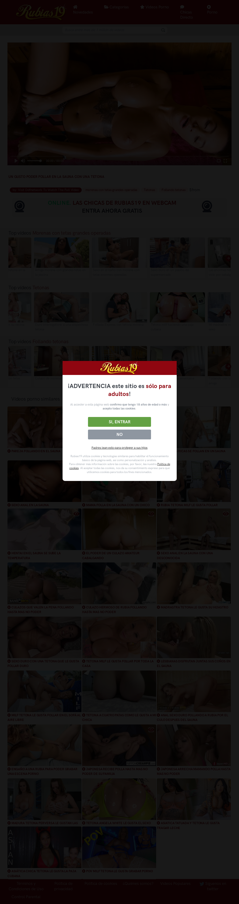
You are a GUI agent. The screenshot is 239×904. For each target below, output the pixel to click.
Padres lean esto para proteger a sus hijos (119, 447)
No (119, 434)
